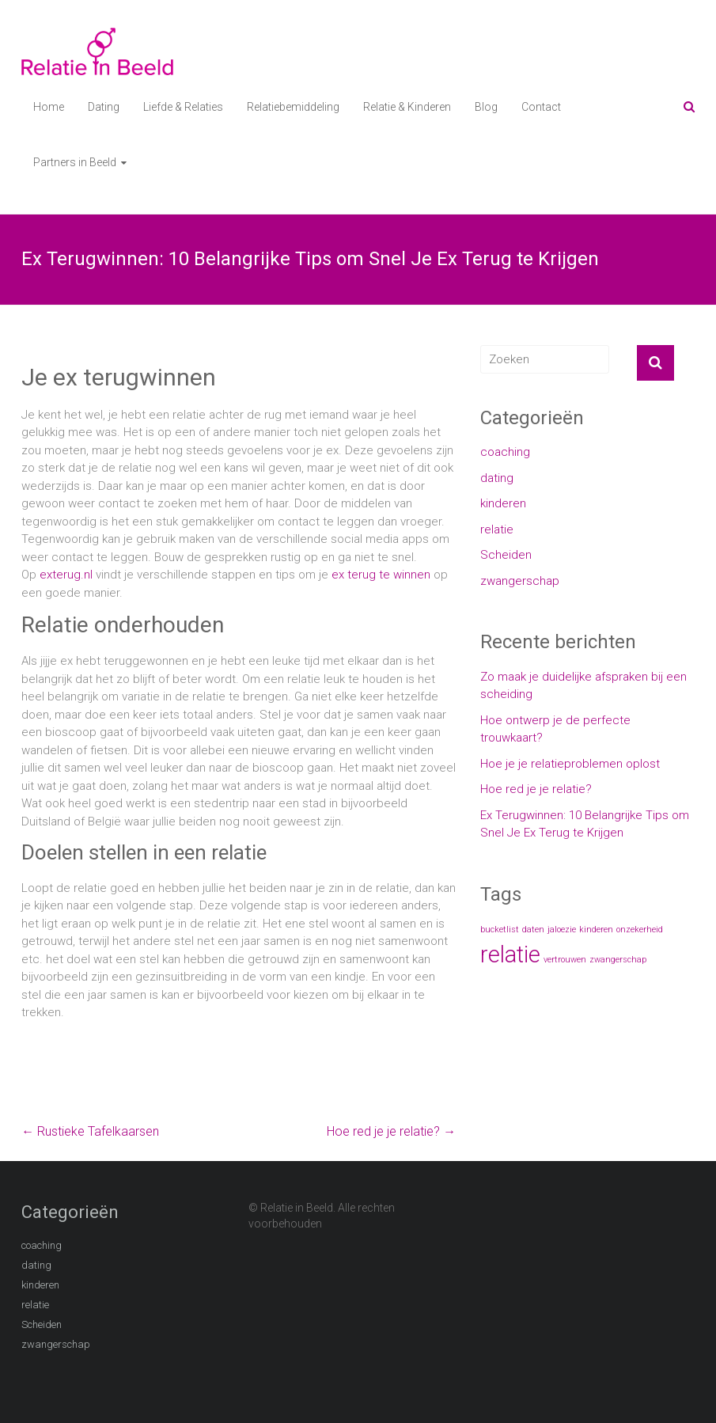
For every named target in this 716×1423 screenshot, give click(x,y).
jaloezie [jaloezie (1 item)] (561, 929)
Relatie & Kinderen (407, 107)
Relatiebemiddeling (293, 107)
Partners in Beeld (74, 162)
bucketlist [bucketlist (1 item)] (499, 929)
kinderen (503, 503)
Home (48, 107)
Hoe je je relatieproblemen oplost (570, 764)
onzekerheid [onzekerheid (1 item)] (639, 929)
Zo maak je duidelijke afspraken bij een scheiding (583, 686)
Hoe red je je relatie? (391, 1131)
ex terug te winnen (380, 574)
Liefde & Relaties (183, 107)
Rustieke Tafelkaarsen (90, 1131)
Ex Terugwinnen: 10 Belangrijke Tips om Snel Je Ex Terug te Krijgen (584, 824)
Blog (486, 107)
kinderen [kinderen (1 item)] (596, 929)
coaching (505, 452)
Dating (103, 107)
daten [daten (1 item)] (533, 929)
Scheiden (506, 555)
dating (496, 478)
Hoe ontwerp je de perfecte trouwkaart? (555, 729)
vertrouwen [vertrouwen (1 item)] (565, 959)
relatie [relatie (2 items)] (510, 954)
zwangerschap (519, 581)
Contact (541, 107)
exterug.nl (66, 574)
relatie (496, 529)
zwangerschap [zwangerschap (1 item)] (617, 959)
